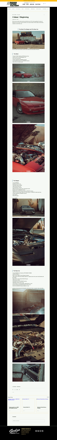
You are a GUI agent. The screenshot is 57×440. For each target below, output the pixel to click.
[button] (45, 3)
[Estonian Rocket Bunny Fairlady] (42, 402)
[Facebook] (38, 431)
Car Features (14, 386)
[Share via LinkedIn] (17, 389)
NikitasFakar (18, 386)
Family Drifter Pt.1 (26, 407)
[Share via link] (19, 389)
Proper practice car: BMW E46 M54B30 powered (14, 408)
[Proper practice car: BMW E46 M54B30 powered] (14, 402)
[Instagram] (36, 431)
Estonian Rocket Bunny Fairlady (41, 408)
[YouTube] (40, 431)
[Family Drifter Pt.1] (28, 402)
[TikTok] (42, 431)
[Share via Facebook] (12, 389)
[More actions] (44, 14)
